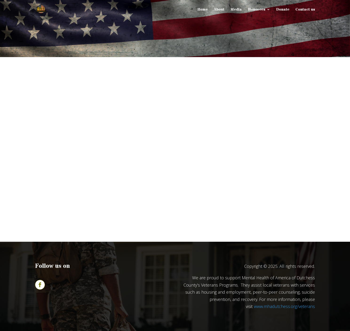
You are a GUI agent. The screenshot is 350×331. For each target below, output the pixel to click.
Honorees (256, 10)
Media (236, 10)
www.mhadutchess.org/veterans (284, 306)
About (219, 10)
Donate (282, 10)
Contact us (305, 10)
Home (202, 10)
